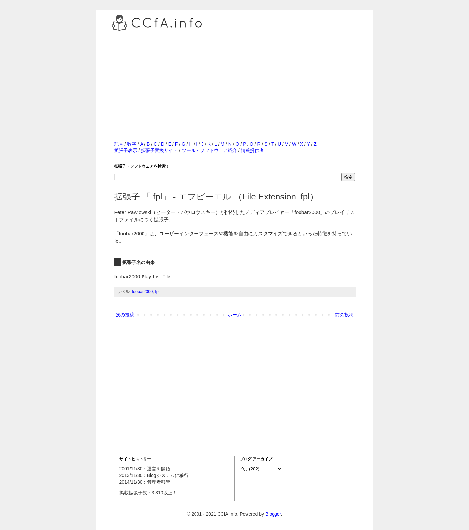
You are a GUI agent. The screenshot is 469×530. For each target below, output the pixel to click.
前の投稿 (344, 314)
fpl (157, 291)
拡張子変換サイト (159, 150)
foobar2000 (142, 291)
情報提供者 (252, 150)
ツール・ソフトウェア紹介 (209, 150)
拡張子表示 (125, 150)
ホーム (235, 314)
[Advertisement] (234, 79)
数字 (131, 143)
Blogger (273, 514)
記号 (118, 143)
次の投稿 (125, 314)
